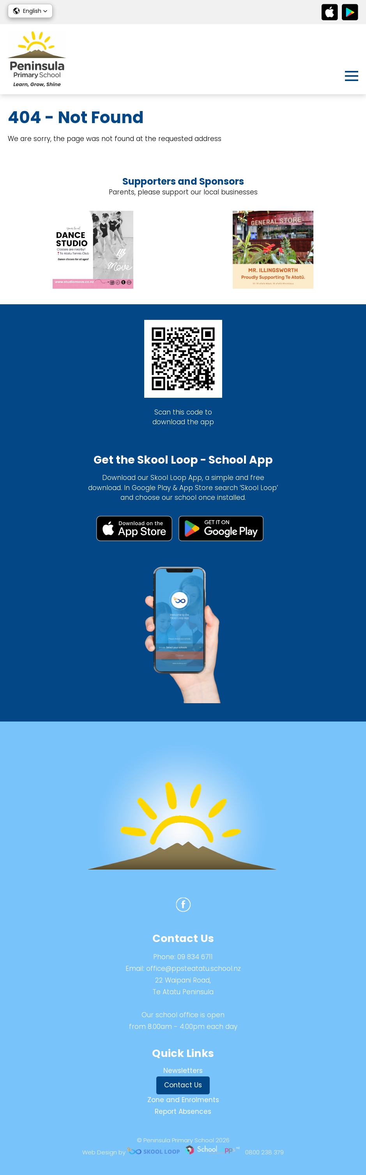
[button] (30, 10)
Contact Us (183, 1085)
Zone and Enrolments (183, 1099)
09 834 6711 (195, 957)
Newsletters (183, 1070)
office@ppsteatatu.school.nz (193, 968)
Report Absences (183, 1111)
